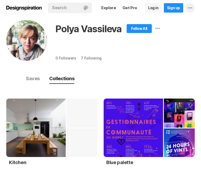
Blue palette (119, 162)
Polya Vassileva (88, 29)
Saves (33, 78)
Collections (61, 78)
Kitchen (17, 162)
